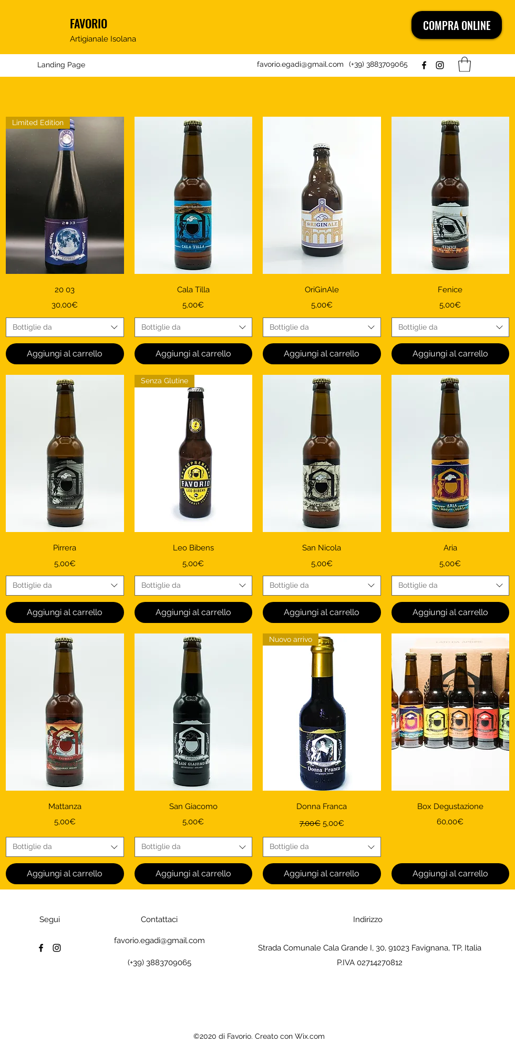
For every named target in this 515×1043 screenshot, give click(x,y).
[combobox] (65, 328)
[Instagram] (440, 65)
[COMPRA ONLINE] (456, 25)
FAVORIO (88, 23)
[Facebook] (424, 65)
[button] (464, 64)
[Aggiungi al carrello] (65, 353)
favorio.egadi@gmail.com (300, 64)
